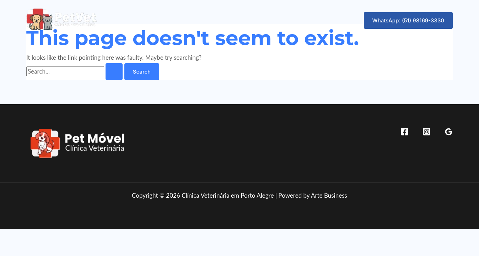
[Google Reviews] (449, 132)
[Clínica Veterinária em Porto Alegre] (61, 19)
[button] (408, 20)
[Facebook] (404, 132)
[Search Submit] (114, 71)
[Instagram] (427, 132)
